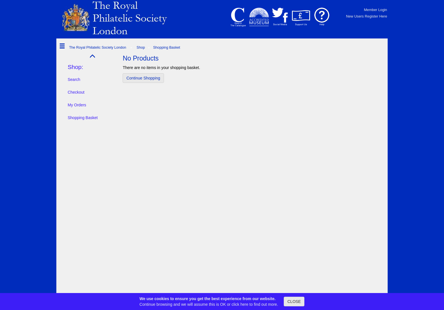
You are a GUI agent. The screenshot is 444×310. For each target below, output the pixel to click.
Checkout (76, 92)
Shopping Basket (83, 117)
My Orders (77, 105)
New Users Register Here (366, 16)
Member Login (375, 10)
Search (74, 79)
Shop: (75, 67)
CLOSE (294, 301)
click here (240, 304)
